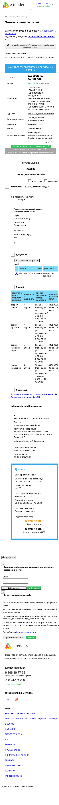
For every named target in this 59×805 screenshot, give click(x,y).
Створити (34, 589)
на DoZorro (10, 33)
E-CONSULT (10, 725)
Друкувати (8, 557)
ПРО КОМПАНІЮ (12, 751)
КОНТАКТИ (10, 745)
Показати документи (25, 511)
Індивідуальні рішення (17, 756)
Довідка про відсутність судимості (30, 149)
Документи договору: (25, 508)
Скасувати (14, 589)
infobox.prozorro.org (26, 633)
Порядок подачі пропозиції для (32, 394)
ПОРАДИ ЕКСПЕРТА (14, 766)
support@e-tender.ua (13, 685)
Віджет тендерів (13, 735)
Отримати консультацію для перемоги (31, 146)
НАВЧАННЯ (10, 730)
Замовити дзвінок (42, 6)
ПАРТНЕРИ (10, 771)
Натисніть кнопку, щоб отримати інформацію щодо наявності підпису (30, 46)
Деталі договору (24, 517)
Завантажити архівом (27, 260)
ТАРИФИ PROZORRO (13, 777)
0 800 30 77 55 (40, 3)
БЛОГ (7, 740)
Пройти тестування (14, 638)
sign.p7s (23, 273)
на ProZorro (49, 31)
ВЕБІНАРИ (9, 761)
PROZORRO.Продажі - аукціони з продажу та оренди (31, 719)
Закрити (31, 638)
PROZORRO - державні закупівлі (20, 714)
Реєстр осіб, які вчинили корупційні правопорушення (30, 153)
